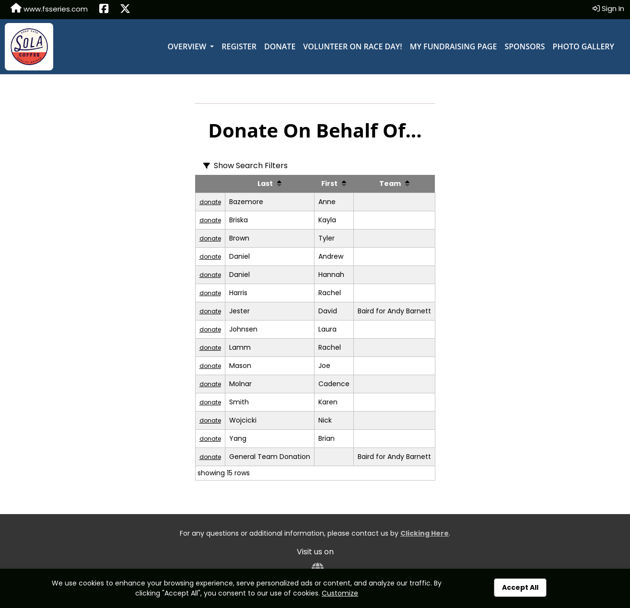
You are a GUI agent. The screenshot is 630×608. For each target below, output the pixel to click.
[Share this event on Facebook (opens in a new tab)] (103, 9)
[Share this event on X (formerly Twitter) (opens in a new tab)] (125, 9)
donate (210, 202)
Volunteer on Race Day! (352, 46)
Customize (340, 593)
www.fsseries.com (49, 8)
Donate (279, 46)
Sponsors (524, 46)
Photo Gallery (583, 46)
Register (239, 46)
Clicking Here (424, 533)
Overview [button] (187, 46)
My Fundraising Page (453, 46)
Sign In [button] (608, 8)
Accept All (520, 587)
